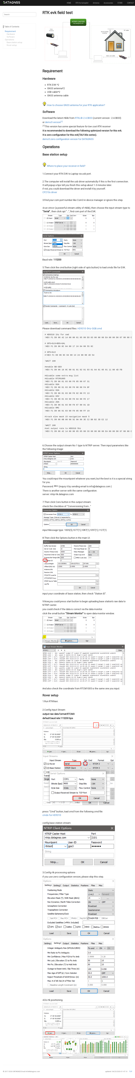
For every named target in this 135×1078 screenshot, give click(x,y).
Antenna (96, 3)
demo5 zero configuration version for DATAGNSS (68, 139)
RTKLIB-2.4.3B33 (83, 118)
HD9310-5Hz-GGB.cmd (90, 328)
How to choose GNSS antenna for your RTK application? (76, 105)
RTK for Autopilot (82, 3)
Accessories (108, 3)
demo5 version (54, 122)
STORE (120, 3)
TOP (130, 1071)
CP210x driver (49, 192)
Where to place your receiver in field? (66, 166)
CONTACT (130, 3)
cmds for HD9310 (51, 815)
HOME (69, 3)
